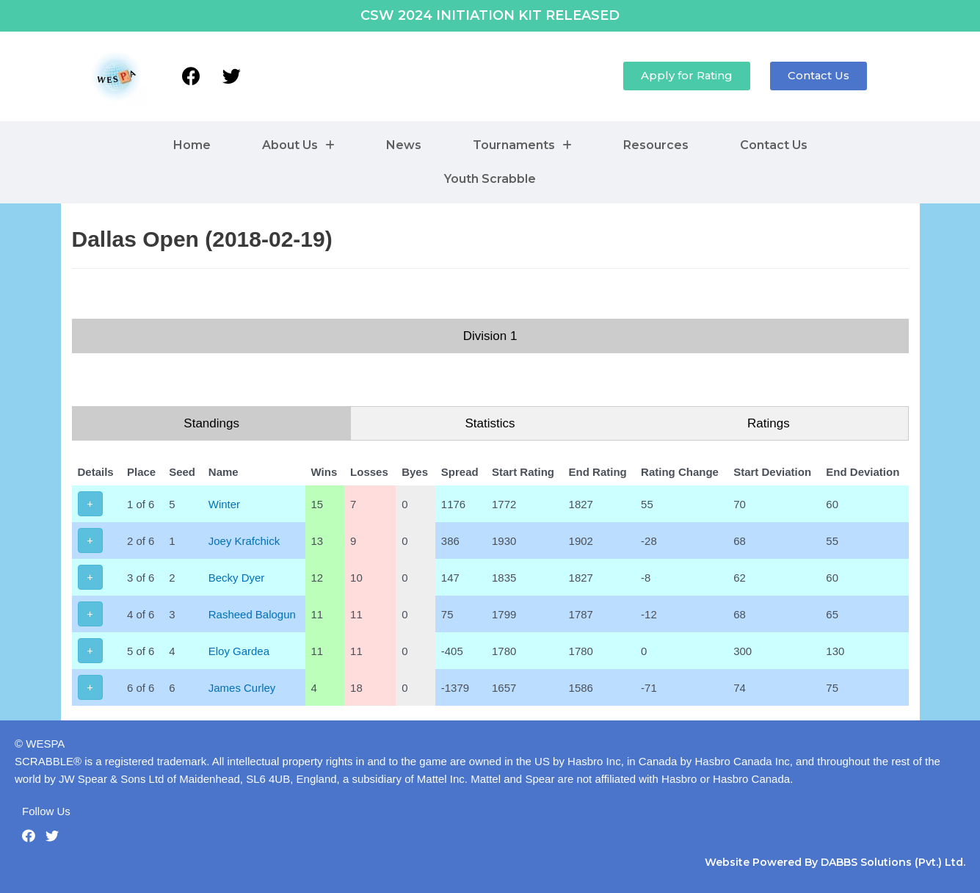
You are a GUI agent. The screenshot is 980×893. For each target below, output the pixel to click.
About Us (298, 145)
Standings (211, 423)
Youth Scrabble (490, 179)
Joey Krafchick (244, 541)
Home (192, 145)
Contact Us (773, 145)
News (403, 145)
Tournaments (522, 145)
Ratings (768, 423)
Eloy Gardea (238, 651)
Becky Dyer (236, 577)
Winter (224, 504)
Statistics (490, 423)
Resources (656, 145)
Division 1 (490, 336)
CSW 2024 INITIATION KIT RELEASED (490, 15)
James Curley (242, 688)
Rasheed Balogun (252, 614)
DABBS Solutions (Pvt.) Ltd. (893, 862)
